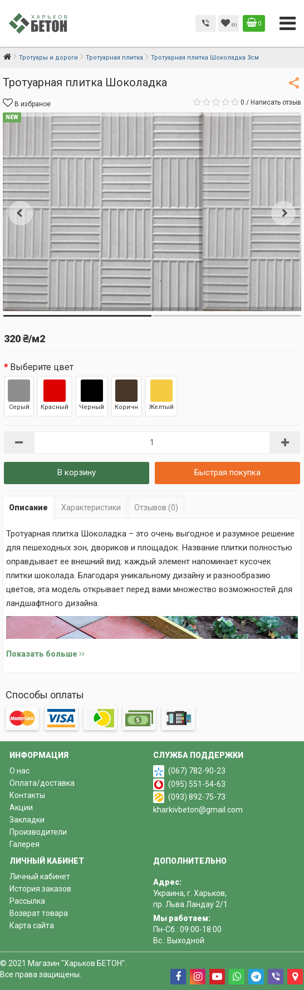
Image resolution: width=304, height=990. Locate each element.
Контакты (27, 795)
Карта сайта (31, 925)
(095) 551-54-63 (196, 784)
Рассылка (27, 901)
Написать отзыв (276, 102)
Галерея (24, 844)
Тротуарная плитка (114, 57)
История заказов (40, 888)
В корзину (76, 472)
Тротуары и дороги (48, 57)
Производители (38, 832)
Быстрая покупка (227, 472)
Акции (21, 807)
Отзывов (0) (156, 507)
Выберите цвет (41, 367)
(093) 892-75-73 (196, 796)
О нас (19, 770)
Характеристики (91, 507)
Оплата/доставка (42, 783)
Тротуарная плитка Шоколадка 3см (205, 57)
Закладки (27, 819)
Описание (28, 507)
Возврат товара (38, 913)
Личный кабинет (39, 876)
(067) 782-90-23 (196, 770)
